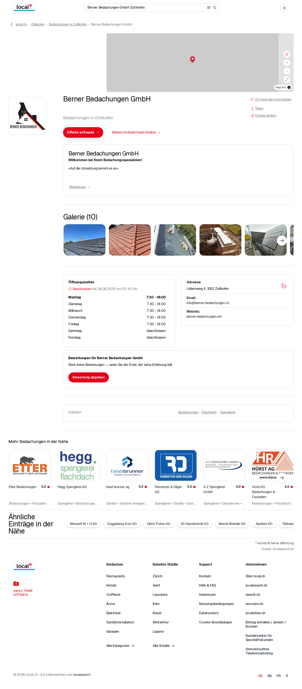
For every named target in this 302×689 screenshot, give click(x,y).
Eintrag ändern (263, 115)
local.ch (21, 24)
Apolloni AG (264, 524)
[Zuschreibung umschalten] (289, 87)
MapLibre (281, 87)
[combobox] (83, 132)
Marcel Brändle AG (232, 524)
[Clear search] (208, 7)
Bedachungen (188, 412)
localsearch (81, 674)
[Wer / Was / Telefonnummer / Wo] (146, 7)
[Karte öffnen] (284, 286)
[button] (151, 59)
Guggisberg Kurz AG (122, 524)
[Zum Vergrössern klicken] (84, 240)
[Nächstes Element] (282, 241)
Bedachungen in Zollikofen (68, 24)
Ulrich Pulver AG (158, 524)
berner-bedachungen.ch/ (204, 316)
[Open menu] (284, 8)
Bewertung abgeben (89, 377)
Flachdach (209, 412)
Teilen (257, 108)
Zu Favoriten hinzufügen (273, 99)
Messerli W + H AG (83, 524)
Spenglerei (227, 412)
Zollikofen (37, 24)
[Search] (214, 7)
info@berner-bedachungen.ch (208, 303)
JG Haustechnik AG (194, 524)
